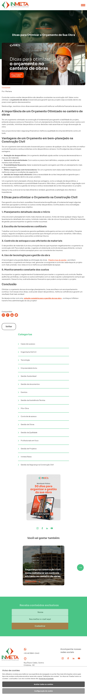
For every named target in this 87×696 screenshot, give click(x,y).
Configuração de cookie (43, 691)
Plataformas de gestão (57, 260)
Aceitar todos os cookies (43, 684)
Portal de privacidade (46, 678)
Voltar (9, 326)
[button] (80, 567)
